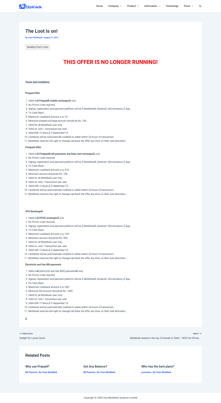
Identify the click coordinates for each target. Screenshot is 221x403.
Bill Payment (31, 372)
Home (103, 6)
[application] (123, 6)
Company (118, 6)
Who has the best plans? (158, 366)
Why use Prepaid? (37, 366)
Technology (173, 6)
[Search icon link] (200, 6)
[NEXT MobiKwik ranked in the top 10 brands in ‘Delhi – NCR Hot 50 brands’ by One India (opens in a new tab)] (165, 336)
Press (189, 6)
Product (135, 6)
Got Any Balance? (95, 366)
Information (154, 6)
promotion (146, 372)
